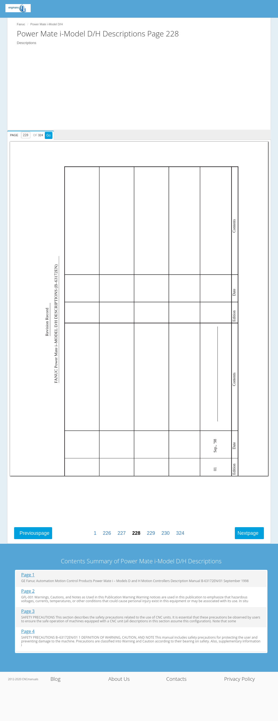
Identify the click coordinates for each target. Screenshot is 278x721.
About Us (119, 678)
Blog (55, 678)
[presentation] (31, 134)
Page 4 (28, 631)
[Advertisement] (142, 92)
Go (48, 135)
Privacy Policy (239, 678)
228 (136, 533)
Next (248, 533)
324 (180, 533)
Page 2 (28, 591)
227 (122, 533)
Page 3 (28, 611)
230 (166, 533)
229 (151, 533)
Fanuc (21, 24)
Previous (34, 533)
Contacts (176, 678)
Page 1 (28, 575)
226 (107, 533)
